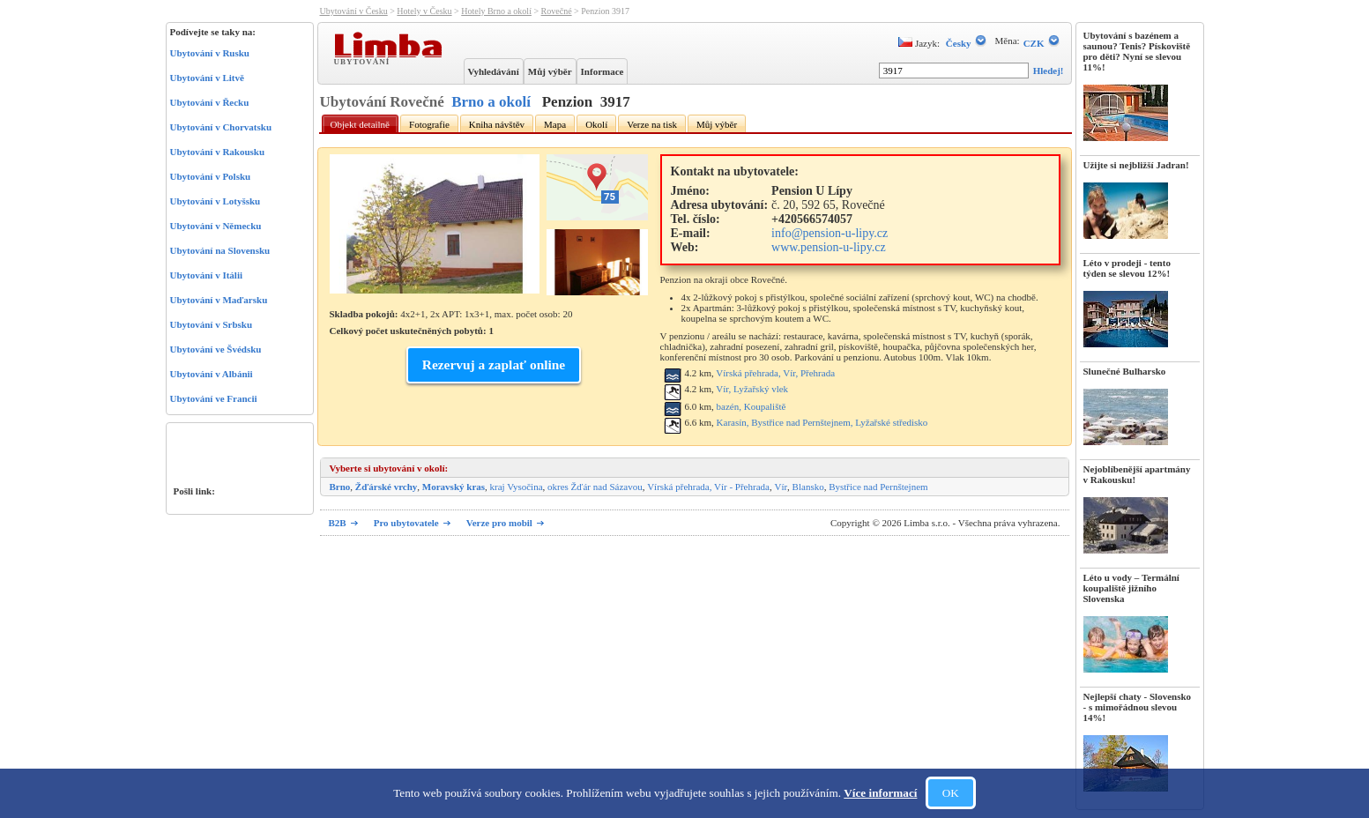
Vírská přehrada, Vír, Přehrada (775, 373)
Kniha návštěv (497, 124)
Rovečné (556, 11)
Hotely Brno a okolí (496, 11)
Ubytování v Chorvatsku (221, 127)
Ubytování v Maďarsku (219, 299)
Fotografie (429, 124)
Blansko (808, 486)
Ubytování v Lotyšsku (215, 201)
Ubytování (364, 60)
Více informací (880, 792)
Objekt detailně (361, 124)
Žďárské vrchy (386, 486)
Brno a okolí (491, 101)
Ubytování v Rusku (209, 53)
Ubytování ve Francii (213, 398)
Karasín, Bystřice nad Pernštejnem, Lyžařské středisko (822, 422)
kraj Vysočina (516, 486)
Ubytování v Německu (216, 225)
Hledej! (1048, 70)
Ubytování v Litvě (207, 77)
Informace (602, 71)
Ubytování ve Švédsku (216, 349)
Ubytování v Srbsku (211, 324)
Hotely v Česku (424, 11)
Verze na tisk (652, 124)
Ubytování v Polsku (210, 176)
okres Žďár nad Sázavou (595, 486)
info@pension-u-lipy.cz (829, 233)
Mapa (555, 124)
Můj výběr (550, 71)
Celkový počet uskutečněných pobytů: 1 (412, 330)
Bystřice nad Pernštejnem (878, 486)
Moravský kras (453, 486)
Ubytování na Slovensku (220, 250)
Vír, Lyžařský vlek (752, 388)
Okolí (596, 124)
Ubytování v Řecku (209, 102)
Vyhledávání (493, 71)
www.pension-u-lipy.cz (828, 247)
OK (950, 792)
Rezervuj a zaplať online (493, 364)
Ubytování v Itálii (206, 275)
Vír (780, 486)
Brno (340, 486)
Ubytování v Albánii (211, 373)
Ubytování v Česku (354, 11)
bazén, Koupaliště (751, 406)
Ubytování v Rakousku (217, 151)
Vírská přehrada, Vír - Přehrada (708, 486)
